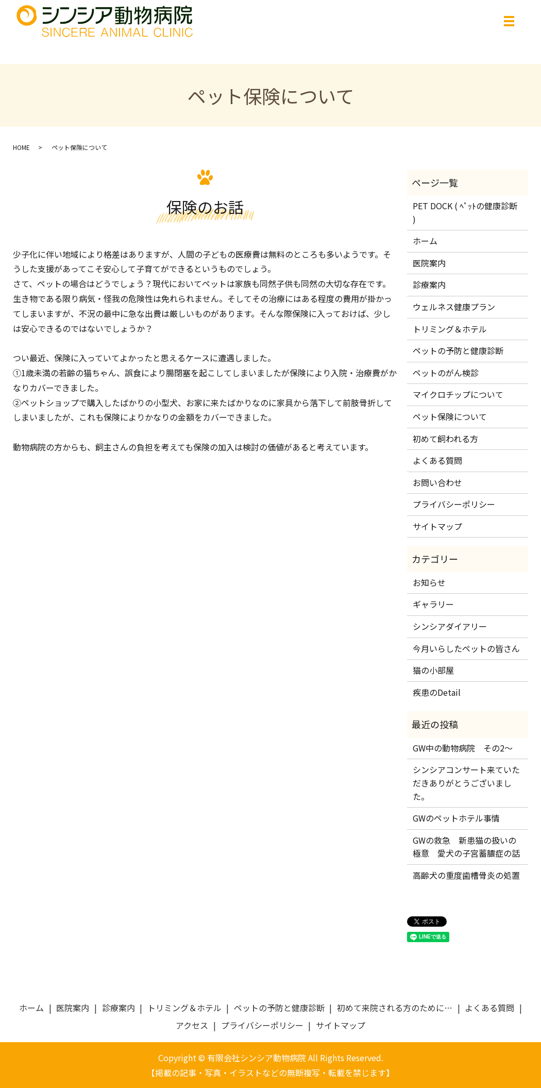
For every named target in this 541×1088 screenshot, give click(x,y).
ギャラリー (433, 604)
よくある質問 (437, 460)
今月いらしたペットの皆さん (466, 648)
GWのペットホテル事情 (456, 818)
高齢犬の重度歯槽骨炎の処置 (466, 875)
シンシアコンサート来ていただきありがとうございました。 (466, 782)
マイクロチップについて (458, 394)
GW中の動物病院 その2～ (463, 748)
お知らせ (429, 582)
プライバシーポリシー (454, 504)
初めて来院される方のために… (394, 1007)
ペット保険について (450, 416)
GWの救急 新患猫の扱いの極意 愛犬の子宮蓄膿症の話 (466, 847)
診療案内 (429, 284)
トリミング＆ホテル (450, 329)
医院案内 (429, 263)
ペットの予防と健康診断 (458, 350)
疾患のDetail (437, 692)
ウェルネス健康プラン (454, 306)
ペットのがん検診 (446, 372)
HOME (21, 147)
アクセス (192, 1025)
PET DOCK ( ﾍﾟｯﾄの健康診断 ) (465, 212)
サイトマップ (437, 526)
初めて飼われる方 (445, 438)
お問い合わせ (437, 482)
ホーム (425, 241)
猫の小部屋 (433, 670)
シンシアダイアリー (450, 626)
